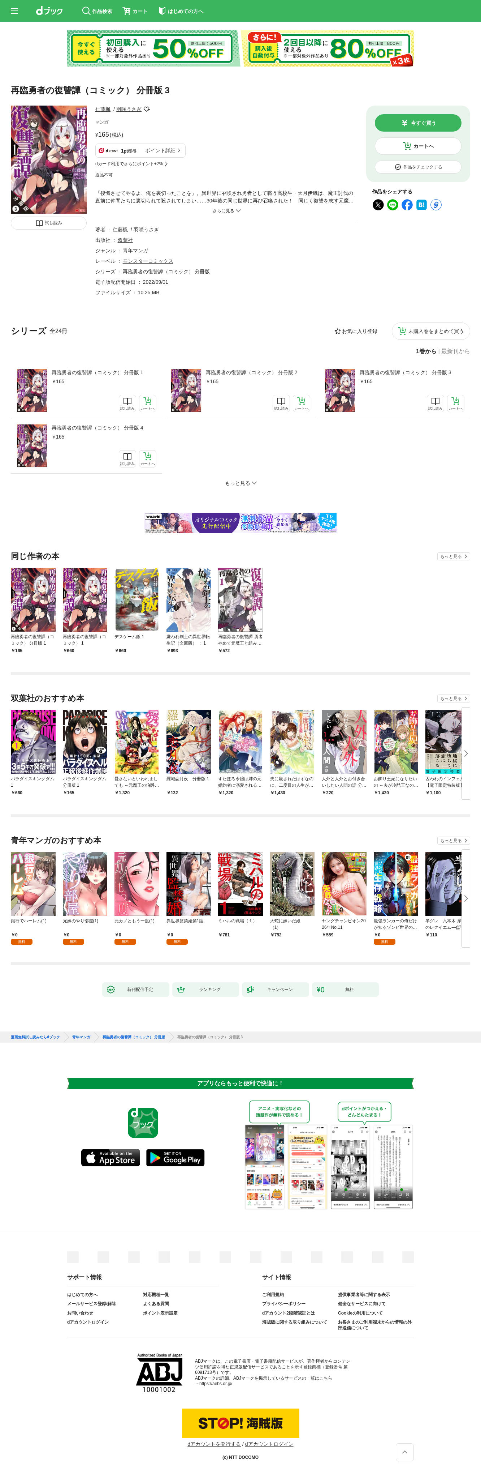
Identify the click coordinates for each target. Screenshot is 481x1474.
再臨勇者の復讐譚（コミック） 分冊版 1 (97, 372)
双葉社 (125, 240)
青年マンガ (135, 250)
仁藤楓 (102, 109)
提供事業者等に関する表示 (364, 1294)
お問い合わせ (80, 1313)
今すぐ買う (423, 123)
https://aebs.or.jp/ (215, 1383)
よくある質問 (156, 1303)
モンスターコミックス (148, 261)
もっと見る (451, 556)
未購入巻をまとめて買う (436, 331)
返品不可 (104, 175)
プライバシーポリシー (284, 1303)
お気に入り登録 (359, 331)
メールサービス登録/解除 (91, 1303)
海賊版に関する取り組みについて (294, 1322)
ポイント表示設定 (160, 1313)
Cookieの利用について (360, 1313)
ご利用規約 (273, 1294)
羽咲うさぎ (129, 109)
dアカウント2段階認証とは (288, 1313)
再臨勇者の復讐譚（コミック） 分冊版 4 (97, 428)
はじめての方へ (82, 1294)
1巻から (426, 351)
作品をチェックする (422, 167)
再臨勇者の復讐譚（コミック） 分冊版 (166, 271)
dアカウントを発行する (214, 1444)
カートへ (423, 146)
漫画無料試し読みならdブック (35, 1037)
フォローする (146, 109)
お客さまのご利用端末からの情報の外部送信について (375, 1325)
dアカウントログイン (88, 1322)
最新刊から (455, 351)
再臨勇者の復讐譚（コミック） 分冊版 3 (405, 372)
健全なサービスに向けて (362, 1303)
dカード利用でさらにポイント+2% (129, 163)
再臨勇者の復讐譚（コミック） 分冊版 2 (252, 372)
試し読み (53, 222)
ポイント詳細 (160, 150)
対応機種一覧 (156, 1294)
